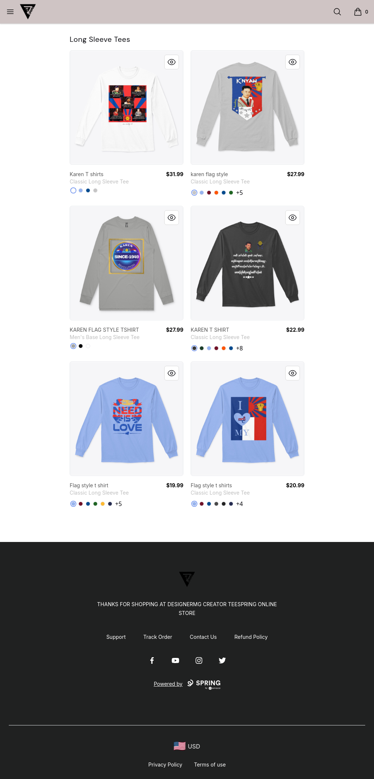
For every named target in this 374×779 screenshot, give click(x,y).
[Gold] (102, 504)
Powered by (187, 685)
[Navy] (110, 504)
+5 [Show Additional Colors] (239, 193)
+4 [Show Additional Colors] (239, 504)
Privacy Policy (165, 764)
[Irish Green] (231, 192)
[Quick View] (171, 62)
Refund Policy (251, 637)
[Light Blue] (80, 190)
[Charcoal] (216, 504)
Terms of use (210, 764)
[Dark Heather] (194, 348)
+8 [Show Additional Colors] (239, 348)
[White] (73, 190)
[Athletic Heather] (73, 346)
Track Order (157, 637)
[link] (126, 107)
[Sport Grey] (95, 190)
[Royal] (88, 190)
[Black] (80, 346)
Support (116, 637)
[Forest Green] (201, 348)
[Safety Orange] (216, 192)
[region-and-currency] (187, 746)
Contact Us (203, 637)
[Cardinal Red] (209, 192)
